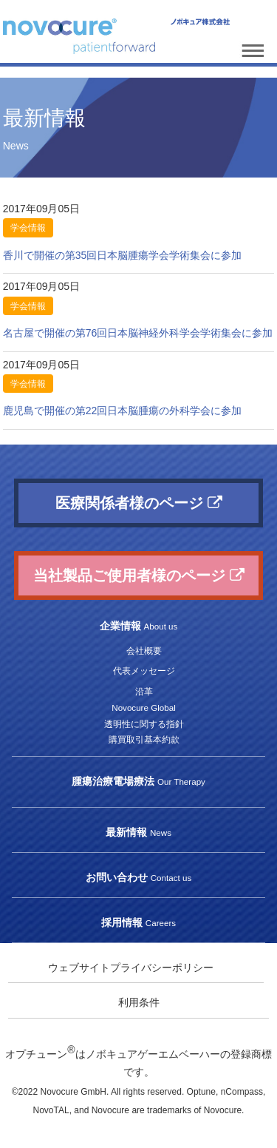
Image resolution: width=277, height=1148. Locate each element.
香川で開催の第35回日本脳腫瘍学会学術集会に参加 (122, 255)
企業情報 (139, 626)
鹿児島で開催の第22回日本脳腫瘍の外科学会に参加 (122, 410)
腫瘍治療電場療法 (138, 781)
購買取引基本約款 (144, 739)
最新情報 (138, 832)
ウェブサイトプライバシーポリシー (130, 967)
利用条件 (139, 1002)
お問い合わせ (138, 877)
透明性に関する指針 (144, 724)
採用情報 (138, 922)
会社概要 (144, 650)
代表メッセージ (144, 670)
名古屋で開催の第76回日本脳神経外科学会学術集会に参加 (138, 333)
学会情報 (28, 228)
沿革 (144, 691)
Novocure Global (143, 707)
